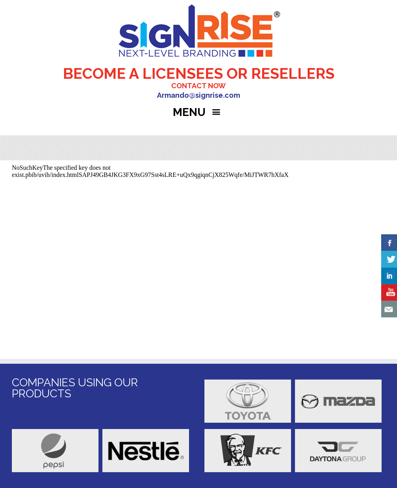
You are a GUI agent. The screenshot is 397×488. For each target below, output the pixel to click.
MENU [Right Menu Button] (198, 112)
